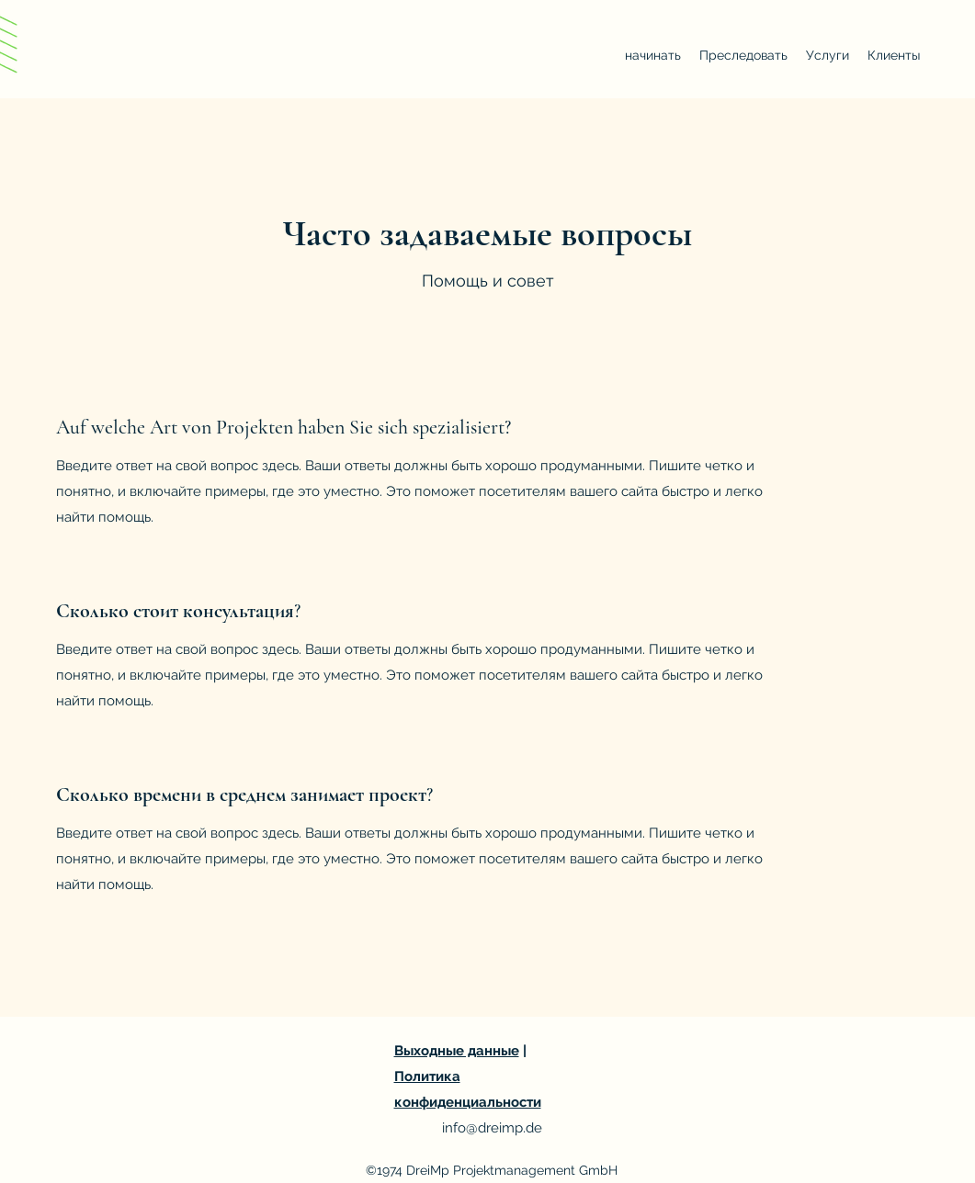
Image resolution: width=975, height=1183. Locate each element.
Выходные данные (456, 1050)
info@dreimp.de (492, 1128)
